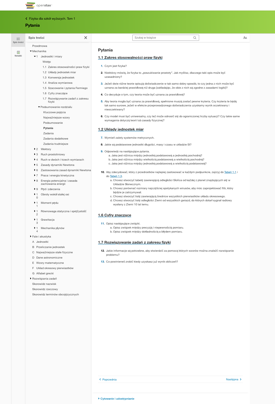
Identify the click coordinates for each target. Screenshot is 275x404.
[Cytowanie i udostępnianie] (170, 398)
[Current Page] (60, 128)
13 (102, 261)
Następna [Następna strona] (234, 379)
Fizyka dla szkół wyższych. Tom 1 (50, 18)
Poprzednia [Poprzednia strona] (107, 379)
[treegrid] (58, 169)
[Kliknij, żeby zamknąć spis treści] (18, 40)
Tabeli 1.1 (230, 172)
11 (102, 223)
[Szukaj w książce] (161, 38)
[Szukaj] (195, 38)
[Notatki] (18, 53)
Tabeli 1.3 (116, 176)
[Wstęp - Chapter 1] (62, 61)
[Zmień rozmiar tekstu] (245, 37)
